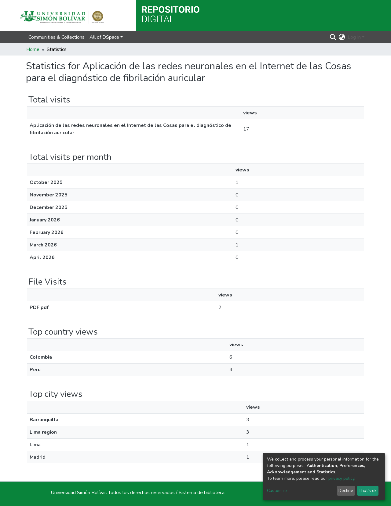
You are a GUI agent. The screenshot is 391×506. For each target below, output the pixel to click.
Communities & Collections (56, 37)
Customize (277, 490)
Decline (345, 490)
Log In (354, 37)
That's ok (368, 490)
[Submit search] (333, 37)
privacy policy (341, 478)
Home (32, 49)
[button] (342, 37)
